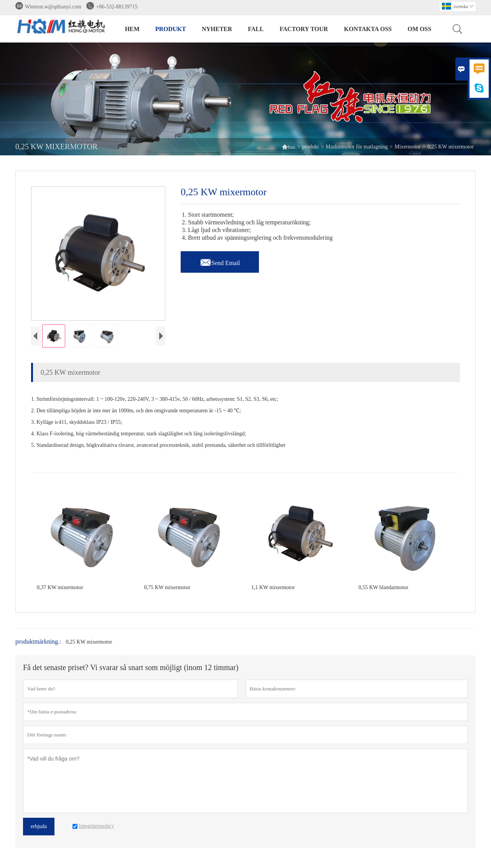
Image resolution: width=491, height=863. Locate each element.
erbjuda (39, 826)
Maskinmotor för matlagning (357, 147)
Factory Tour (304, 29)
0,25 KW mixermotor (89, 642)
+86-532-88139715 (116, 7)
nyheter (217, 29)
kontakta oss (368, 29)
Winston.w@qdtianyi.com (53, 7)
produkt (170, 29)
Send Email (220, 260)
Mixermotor (408, 147)
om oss (420, 29)
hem (132, 29)
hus (288, 146)
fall (256, 29)
